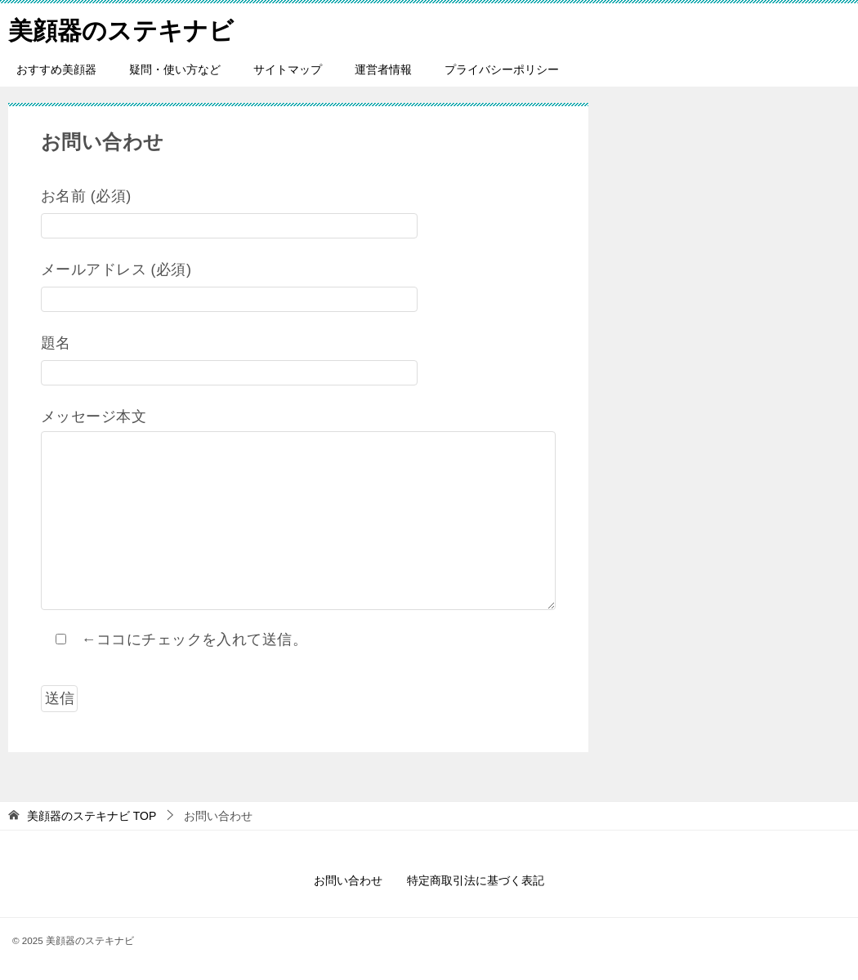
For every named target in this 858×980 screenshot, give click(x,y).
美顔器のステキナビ (121, 28)
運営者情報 (383, 69)
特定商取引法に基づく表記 (475, 880)
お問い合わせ (348, 880)
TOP (91, 815)
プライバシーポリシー (502, 69)
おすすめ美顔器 (56, 69)
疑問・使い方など (175, 69)
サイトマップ (287, 69)
